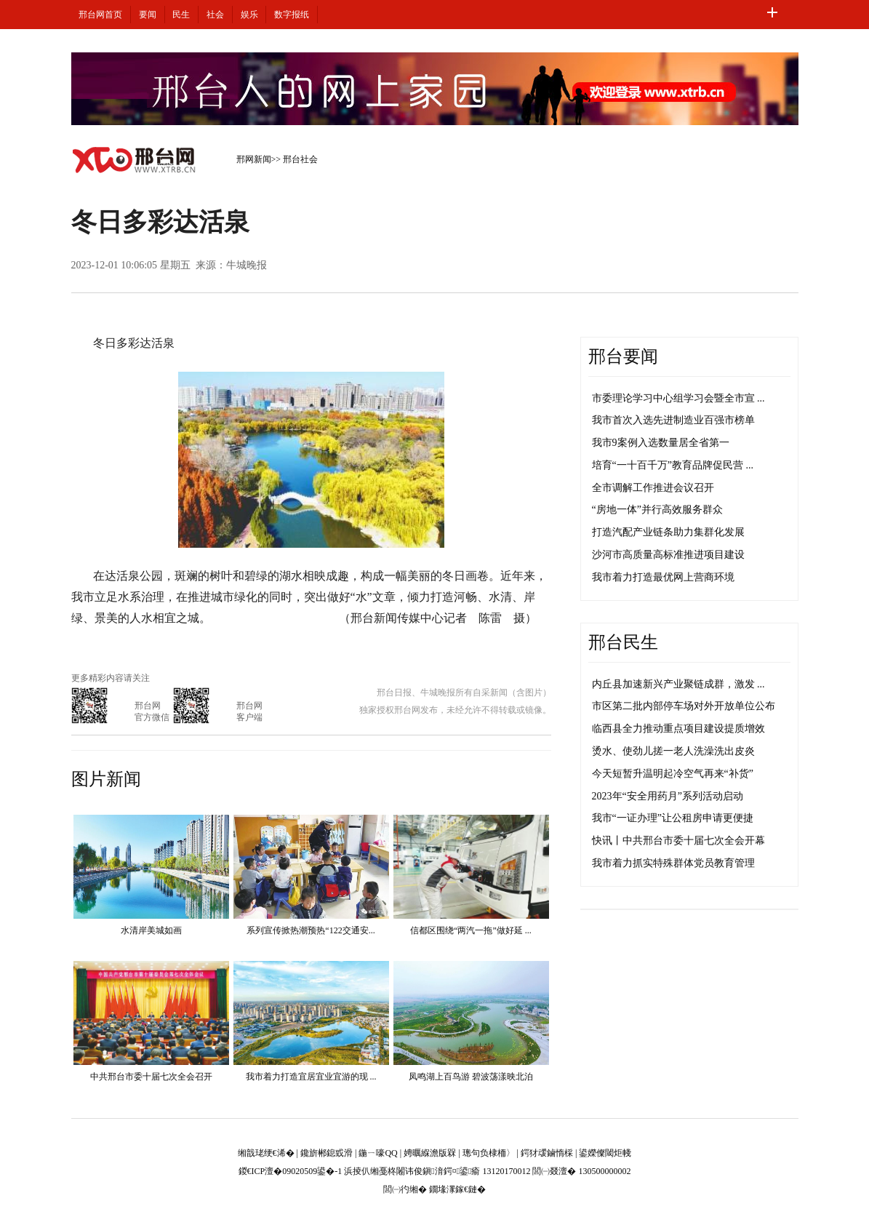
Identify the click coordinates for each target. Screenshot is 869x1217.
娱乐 (249, 14)
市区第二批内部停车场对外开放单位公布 (683, 706)
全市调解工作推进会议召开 (653, 487)
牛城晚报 (246, 265)
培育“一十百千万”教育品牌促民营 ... (672, 465)
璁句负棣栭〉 (488, 1153)
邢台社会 (300, 159)
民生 (181, 14)
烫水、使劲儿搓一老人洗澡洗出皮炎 (673, 751)
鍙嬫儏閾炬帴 (605, 1153)
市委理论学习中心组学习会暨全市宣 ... (678, 398)
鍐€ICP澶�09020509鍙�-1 (291, 1171)
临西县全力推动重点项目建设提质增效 (678, 728)
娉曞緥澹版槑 (430, 1153)
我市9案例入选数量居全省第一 (660, 442)
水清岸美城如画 (151, 930)
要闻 (147, 14)
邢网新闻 (253, 159)
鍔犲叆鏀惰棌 (547, 1153)
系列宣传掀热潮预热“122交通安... (311, 930)
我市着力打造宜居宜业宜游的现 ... (311, 1077)
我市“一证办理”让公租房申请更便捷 (672, 818)
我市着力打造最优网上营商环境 (663, 577)
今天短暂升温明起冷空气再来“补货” (672, 773)
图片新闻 (106, 779)
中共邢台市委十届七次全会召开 (151, 1077)
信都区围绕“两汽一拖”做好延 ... (471, 930)
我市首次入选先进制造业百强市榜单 (673, 420)
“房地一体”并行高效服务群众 (657, 509)
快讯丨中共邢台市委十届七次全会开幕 (678, 840)
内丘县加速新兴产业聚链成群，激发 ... (678, 684)
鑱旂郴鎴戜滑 (326, 1153)
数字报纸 (291, 14)
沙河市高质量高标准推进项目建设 (668, 554)
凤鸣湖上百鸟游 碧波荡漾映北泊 (471, 1077)
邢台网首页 (100, 14)
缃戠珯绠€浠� (266, 1153)
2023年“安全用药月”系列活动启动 (667, 796)
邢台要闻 (623, 356)
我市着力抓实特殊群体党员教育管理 (673, 863)
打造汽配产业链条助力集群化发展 (668, 532)
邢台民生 (623, 642)
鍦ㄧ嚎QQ (378, 1153)
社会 (215, 14)
